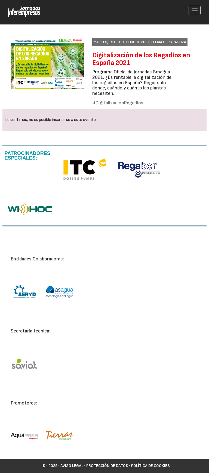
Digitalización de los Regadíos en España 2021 (141, 59)
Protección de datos (107, 465)
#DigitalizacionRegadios (117, 103)
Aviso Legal (71, 465)
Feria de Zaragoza (169, 42)
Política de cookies (150, 465)
